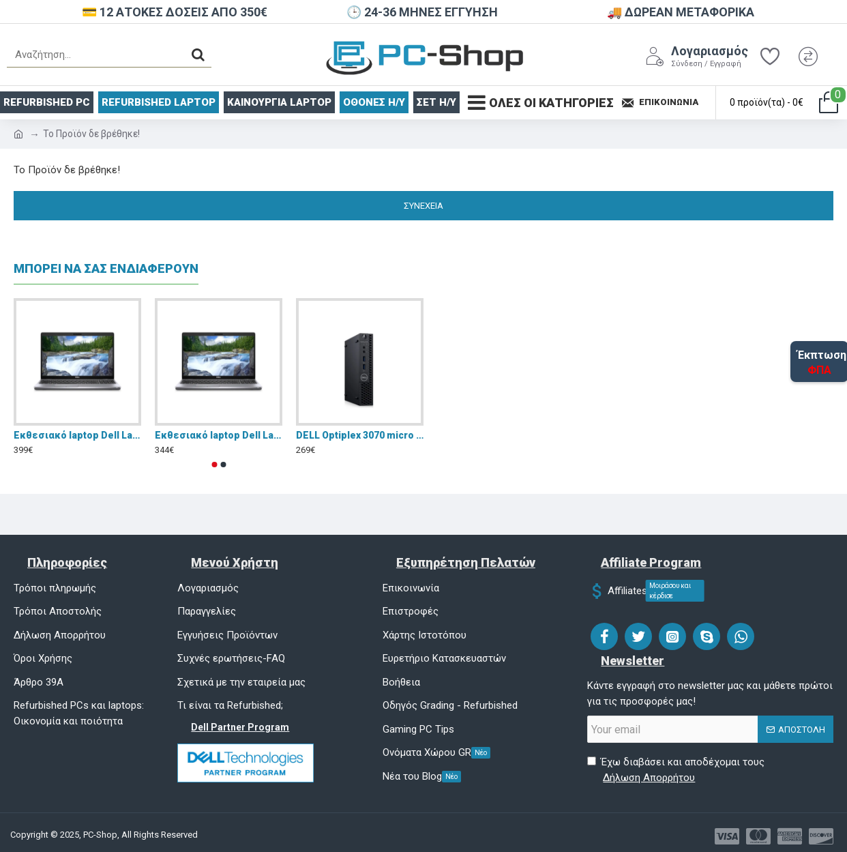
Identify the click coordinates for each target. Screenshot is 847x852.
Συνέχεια (423, 206)
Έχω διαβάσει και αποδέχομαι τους (675, 770)
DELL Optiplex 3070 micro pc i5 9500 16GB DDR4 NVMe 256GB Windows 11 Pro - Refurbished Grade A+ (360, 435)
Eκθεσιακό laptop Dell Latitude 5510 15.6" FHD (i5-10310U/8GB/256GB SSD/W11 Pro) (218, 435)
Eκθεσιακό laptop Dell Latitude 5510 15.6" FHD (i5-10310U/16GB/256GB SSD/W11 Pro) (77, 435)
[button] (214, 464)
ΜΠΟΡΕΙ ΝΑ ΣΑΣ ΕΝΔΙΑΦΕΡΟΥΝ (106, 268)
